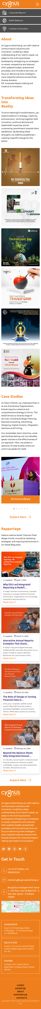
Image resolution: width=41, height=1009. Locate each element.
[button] (14, 509)
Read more (9, 602)
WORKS (20, 985)
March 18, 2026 (21, 692)
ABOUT (20, 991)
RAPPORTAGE (20, 994)
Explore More (20, 517)
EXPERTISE (20, 988)
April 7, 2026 (20, 580)
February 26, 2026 (22, 748)
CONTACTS (21, 997)
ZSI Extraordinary (20, 498)
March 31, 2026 (21, 636)
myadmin (7, 580)
